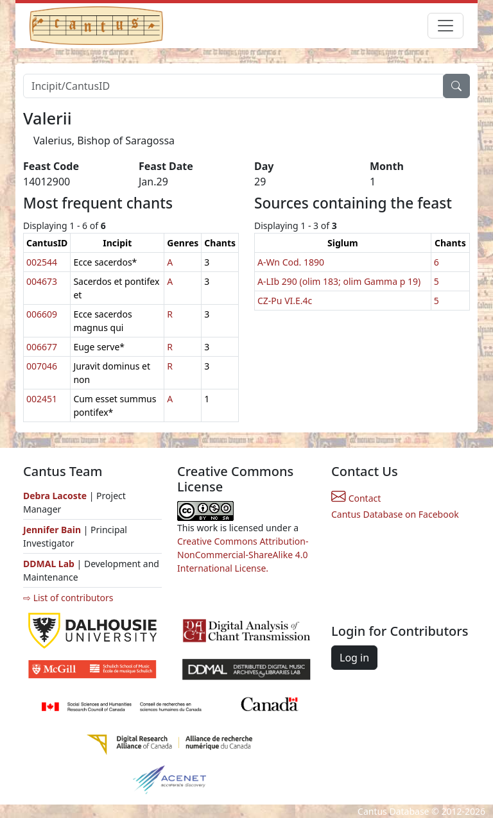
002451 (41, 399)
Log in (354, 658)
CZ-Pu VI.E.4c (284, 300)
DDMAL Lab (48, 564)
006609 (41, 314)
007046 (41, 366)
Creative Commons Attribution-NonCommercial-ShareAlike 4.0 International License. (242, 554)
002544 (41, 262)
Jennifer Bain (53, 530)
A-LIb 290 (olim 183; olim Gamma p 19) (338, 281)
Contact (356, 498)
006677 (41, 347)
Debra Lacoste (55, 496)
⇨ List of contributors (68, 598)
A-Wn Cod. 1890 (290, 262)
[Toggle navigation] (445, 25)
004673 (41, 281)
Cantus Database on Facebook (395, 514)
